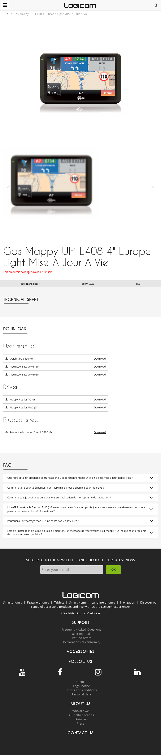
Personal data (81, 694)
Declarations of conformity (81, 642)
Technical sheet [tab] (30, 283)
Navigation (127, 602)
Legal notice (81, 686)
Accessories (81, 651)
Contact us (80, 732)
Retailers (81, 719)
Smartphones (12, 602)
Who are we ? (81, 711)
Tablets (59, 602)
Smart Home (78, 602)
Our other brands (81, 715)
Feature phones (38, 602)
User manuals (81, 634)
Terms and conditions (81, 690)
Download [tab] (88, 283)
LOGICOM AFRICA (88, 613)
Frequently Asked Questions (81, 629)
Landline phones (103, 602)
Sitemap (81, 682)
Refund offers (81, 638)
